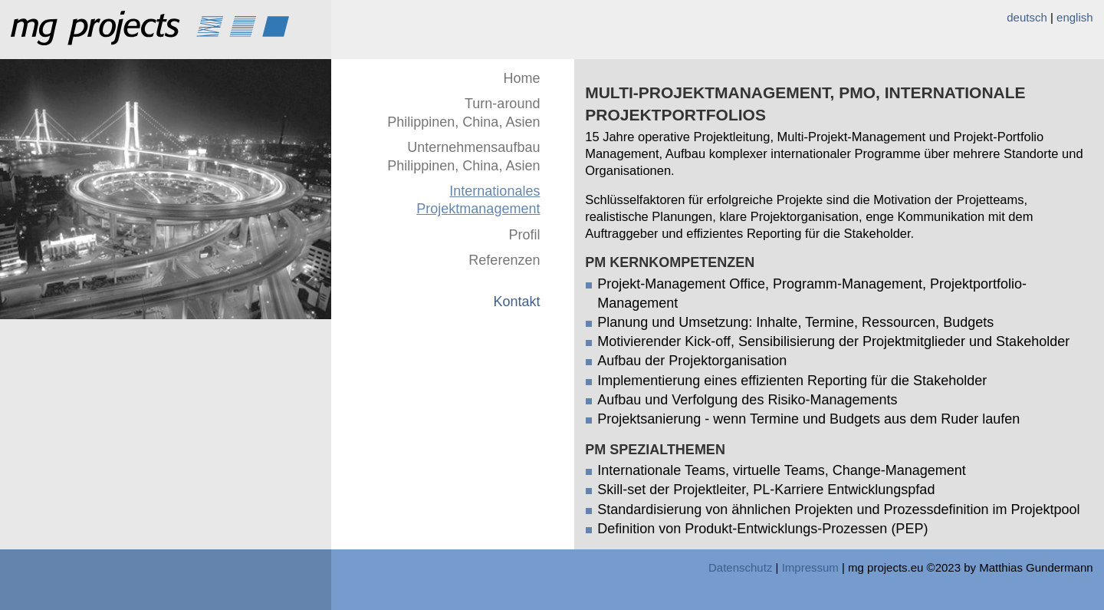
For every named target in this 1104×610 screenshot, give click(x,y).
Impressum (810, 567)
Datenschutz (740, 567)
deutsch (1027, 17)
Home (521, 78)
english (1074, 17)
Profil (524, 234)
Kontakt (516, 301)
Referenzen (504, 260)
